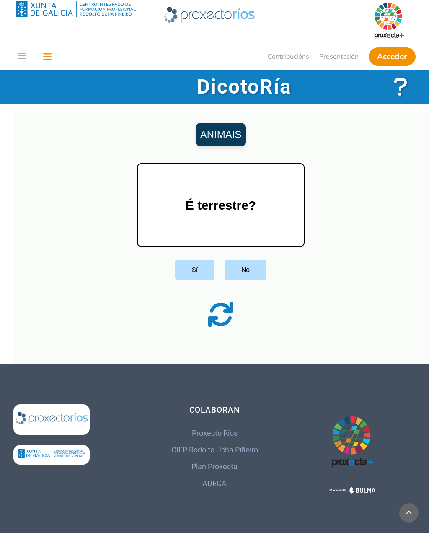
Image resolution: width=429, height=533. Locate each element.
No (245, 270)
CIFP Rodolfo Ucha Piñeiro (214, 450)
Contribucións (288, 56)
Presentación (339, 56)
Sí (195, 270)
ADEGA (214, 483)
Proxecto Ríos (215, 433)
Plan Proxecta (214, 467)
